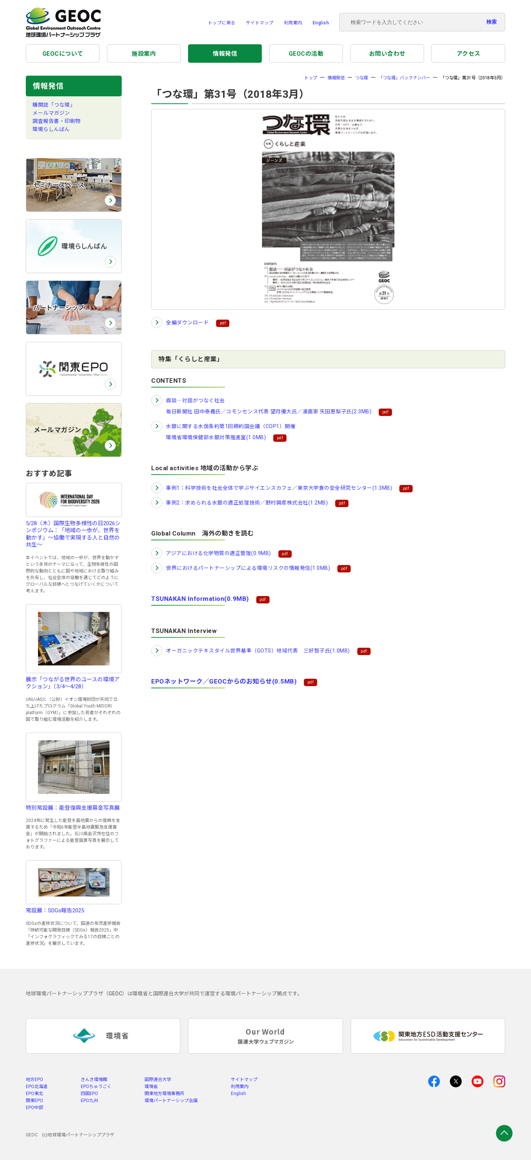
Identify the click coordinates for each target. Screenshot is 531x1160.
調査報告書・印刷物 (56, 121)
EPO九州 (89, 1100)
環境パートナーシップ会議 (171, 1100)
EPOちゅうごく (96, 1086)
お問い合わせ (387, 53)
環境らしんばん (51, 129)
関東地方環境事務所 (164, 1093)
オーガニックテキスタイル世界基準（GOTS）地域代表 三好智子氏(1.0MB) (258, 651)
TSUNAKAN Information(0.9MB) (200, 598)
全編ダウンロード (187, 323)
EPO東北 (34, 1093)
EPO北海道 (37, 1086)
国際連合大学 (158, 1079)
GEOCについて (62, 53)
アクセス (468, 53)
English (321, 22)
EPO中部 (34, 1107)
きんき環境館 (94, 1079)
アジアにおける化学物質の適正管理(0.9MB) (218, 553)
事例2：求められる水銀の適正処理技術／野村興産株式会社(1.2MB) (247, 503)
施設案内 (144, 53)
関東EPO (34, 1100)
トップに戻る (222, 22)
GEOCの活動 (306, 53)
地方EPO (34, 1079)
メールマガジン (51, 113)
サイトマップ (260, 22)
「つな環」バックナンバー (404, 77)
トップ (310, 77)
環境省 (151, 1086)
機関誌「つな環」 (53, 105)
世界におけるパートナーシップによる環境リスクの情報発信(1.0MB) (248, 568)
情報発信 (225, 53)
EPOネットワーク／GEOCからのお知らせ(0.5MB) (223, 681)
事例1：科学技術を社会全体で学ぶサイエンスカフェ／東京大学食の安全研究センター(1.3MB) (279, 488)
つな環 (361, 77)
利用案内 (293, 22)
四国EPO (89, 1093)
